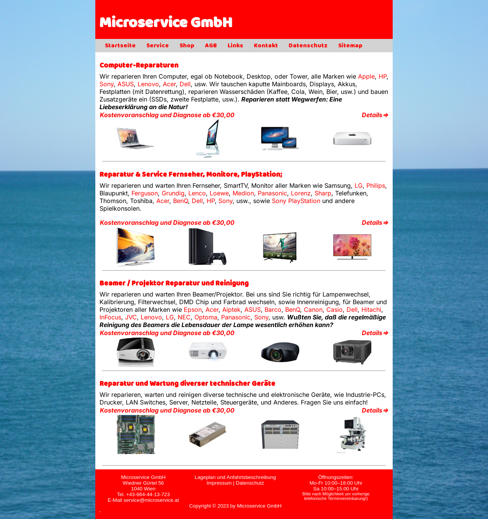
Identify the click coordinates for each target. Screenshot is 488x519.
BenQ (180, 201)
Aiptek (231, 309)
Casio (334, 309)
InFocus (110, 317)
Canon (313, 309)
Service (157, 46)
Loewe (219, 193)
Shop (187, 46)
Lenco (197, 193)
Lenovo (148, 84)
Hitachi (371, 309)
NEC (184, 317)
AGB (211, 46)
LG (359, 185)
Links (235, 46)
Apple (366, 76)
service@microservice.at (151, 500)
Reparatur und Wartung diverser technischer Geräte (187, 384)
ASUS (125, 84)
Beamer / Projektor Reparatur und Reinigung (174, 284)
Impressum (219, 483)
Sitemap (350, 46)
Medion (243, 193)
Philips (375, 185)
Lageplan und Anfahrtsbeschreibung (235, 477)
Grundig (173, 193)
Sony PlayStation (296, 201)
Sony (107, 84)
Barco (273, 309)
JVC (131, 317)
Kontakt (266, 46)
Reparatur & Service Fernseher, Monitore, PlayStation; (191, 175)
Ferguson (145, 193)
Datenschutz (308, 46)
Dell (185, 84)
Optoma (205, 317)
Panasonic (272, 193)
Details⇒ (375, 115)
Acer (169, 84)
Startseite (120, 46)
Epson (193, 309)
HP (383, 76)
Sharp (323, 193)
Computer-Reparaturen (139, 66)
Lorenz (301, 193)
